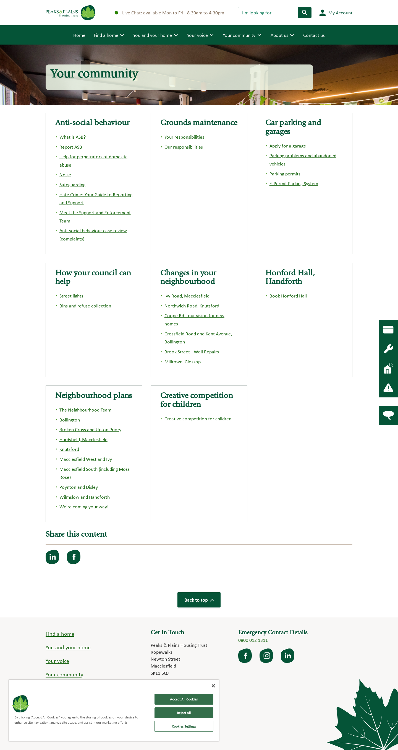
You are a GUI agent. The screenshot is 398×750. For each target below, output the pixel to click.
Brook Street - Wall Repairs (191, 351)
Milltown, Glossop (182, 361)
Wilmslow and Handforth (84, 497)
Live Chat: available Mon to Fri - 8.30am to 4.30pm (169, 12)
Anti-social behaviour (92, 123)
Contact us (314, 35)
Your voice (57, 661)
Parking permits (284, 173)
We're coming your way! (84, 506)
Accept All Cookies (184, 699)
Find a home (60, 634)
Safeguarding (72, 184)
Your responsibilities (184, 136)
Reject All (184, 713)
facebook (245, 655)
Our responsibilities (183, 146)
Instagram (267, 655)
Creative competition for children (197, 418)
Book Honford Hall (288, 295)
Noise (65, 174)
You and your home (68, 647)
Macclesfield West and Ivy (85, 459)
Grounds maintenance (198, 123)
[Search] (268, 12)
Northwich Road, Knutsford (191, 305)
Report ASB (70, 146)
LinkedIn (288, 655)
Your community (64, 674)
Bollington (69, 419)
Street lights (71, 295)
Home (79, 35)
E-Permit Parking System (293, 183)
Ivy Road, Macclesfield (187, 295)
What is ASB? (72, 136)
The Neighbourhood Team (85, 409)
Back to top (199, 599)
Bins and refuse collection (85, 305)
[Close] (213, 685)
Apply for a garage (287, 145)
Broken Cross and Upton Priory (90, 429)
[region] (114, 710)
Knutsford (69, 449)
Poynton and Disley (78, 487)
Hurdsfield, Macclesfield (83, 439)
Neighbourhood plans (93, 396)
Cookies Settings (184, 726)
